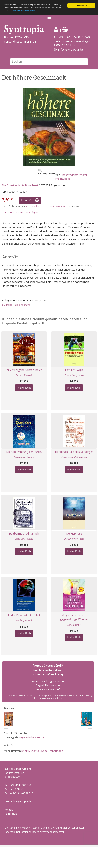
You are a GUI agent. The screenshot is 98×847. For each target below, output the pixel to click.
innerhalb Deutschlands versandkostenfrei (45, 206)
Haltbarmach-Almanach (24, 533)
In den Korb (30, 200)
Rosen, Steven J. (24, 375)
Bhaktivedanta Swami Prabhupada (42, 751)
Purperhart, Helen (74, 375)
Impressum (11, 813)
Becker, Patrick (24, 620)
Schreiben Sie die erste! (16, 304)
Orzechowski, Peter (74, 538)
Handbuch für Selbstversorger (74, 452)
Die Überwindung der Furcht (24, 452)
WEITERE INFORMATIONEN (24, 10)
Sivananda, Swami (24, 457)
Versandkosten (76, 827)
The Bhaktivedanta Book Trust (20, 185)
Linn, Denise (73, 624)
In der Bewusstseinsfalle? (24, 615)
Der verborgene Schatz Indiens (24, 370)
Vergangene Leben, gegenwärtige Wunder (74, 617)
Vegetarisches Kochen (32, 737)
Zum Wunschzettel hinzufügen (20, 212)
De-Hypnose (74, 533)
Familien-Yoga (74, 370)
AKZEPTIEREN (81, 5)
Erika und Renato (24, 538)
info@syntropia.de (70, 49)
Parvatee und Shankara (74, 457)
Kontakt (9, 809)
